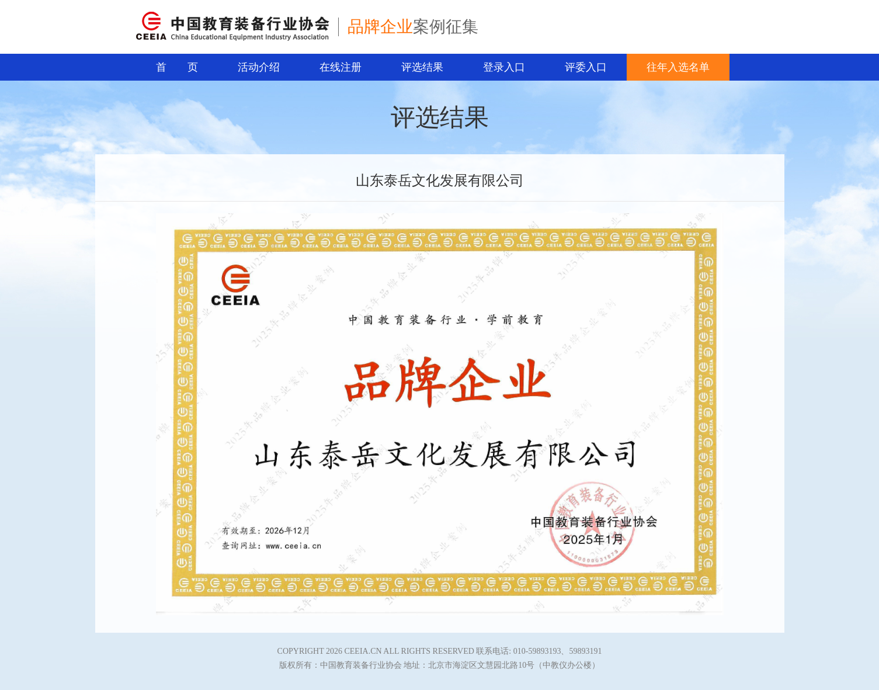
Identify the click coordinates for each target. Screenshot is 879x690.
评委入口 (586, 67)
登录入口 (504, 67)
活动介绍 (259, 67)
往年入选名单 (678, 67)
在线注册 (340, 67)
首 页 (177, 67)
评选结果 (422, 67)
